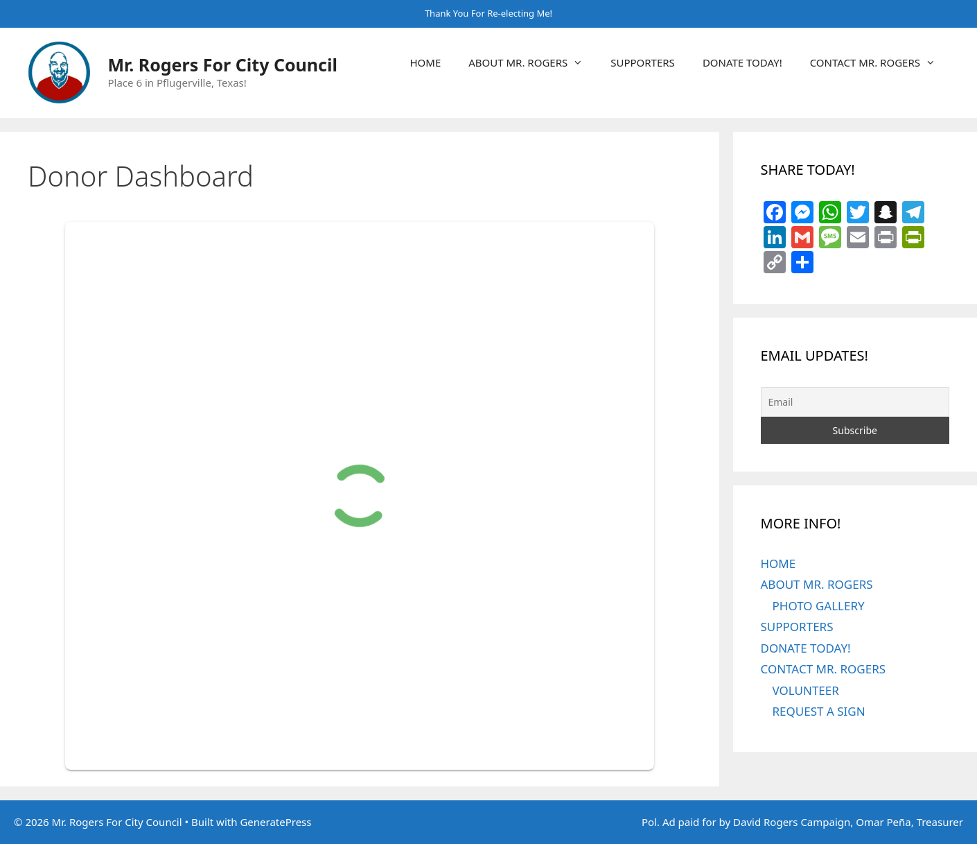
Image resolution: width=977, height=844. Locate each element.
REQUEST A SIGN (819, 711)
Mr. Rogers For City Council (222, 64)
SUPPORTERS (642, 62)
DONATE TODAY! (742, 62)
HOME (425, 62)
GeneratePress (275, 822)
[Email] (855, 402)
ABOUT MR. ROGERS (532, 62)
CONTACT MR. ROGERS (879, 62)
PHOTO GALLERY (819, 606)
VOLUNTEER (806, 690)
